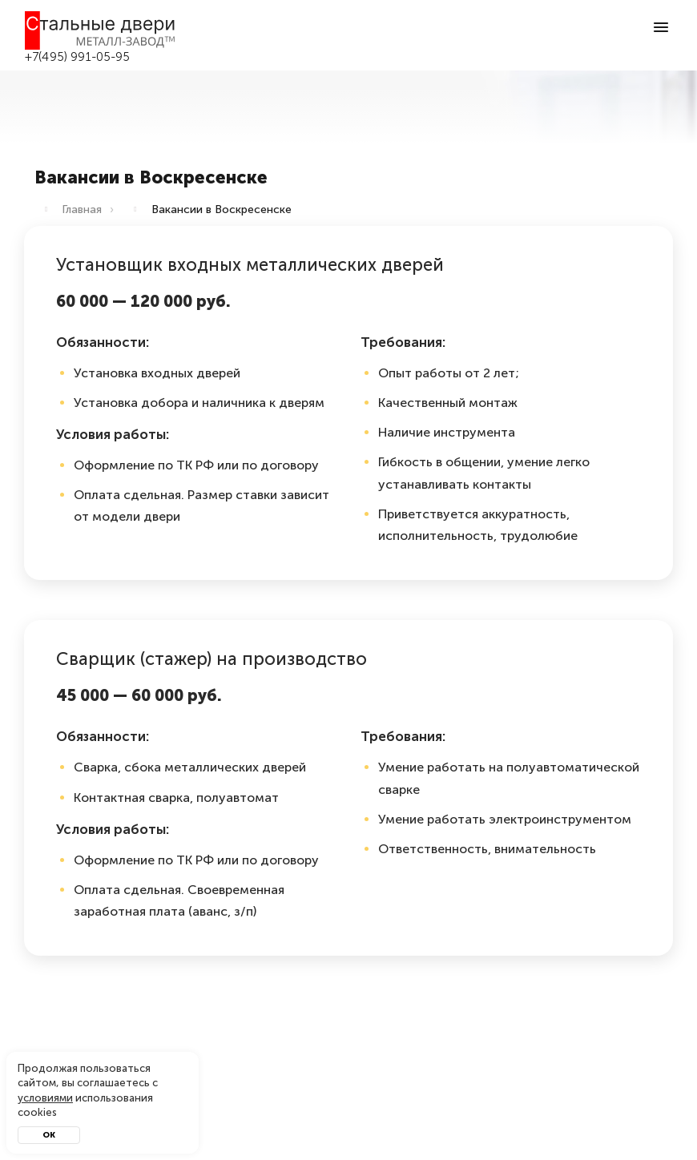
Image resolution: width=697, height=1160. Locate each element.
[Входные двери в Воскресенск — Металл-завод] (100, 30)
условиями (45, 1098)
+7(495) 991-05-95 (78, 57)
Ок (48, 1135)
